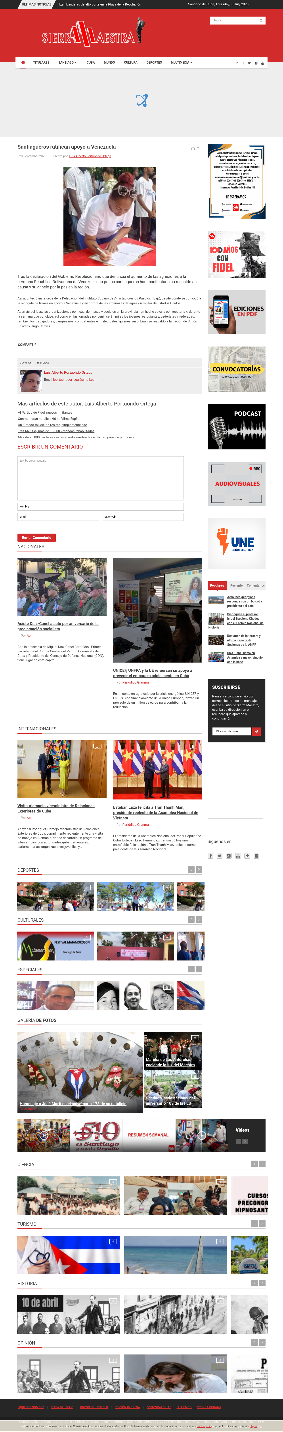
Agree (253, 1426)
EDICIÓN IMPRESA (127, 1407)
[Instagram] (256, 63)
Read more (28, 1109)
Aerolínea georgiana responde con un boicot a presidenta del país (244, 601)
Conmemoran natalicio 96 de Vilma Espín (48, 419)
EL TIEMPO (183, 1407)
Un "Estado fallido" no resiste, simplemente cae (52, 425)
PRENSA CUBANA (209, 1407)
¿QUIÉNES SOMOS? (30, 1407)
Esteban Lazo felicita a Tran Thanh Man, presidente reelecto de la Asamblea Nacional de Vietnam (155, 812)
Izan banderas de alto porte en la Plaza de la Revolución (100, 4)
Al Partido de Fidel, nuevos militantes (45, 413)
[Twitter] (249, 63)
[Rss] (237, 63)
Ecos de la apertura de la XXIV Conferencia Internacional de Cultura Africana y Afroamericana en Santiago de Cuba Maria (180, 945)
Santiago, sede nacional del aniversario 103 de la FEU (170, 1101)
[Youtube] (262, 63)
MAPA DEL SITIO (62, 1407)
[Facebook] (243, 63)
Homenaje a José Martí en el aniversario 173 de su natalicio (73, 1103)
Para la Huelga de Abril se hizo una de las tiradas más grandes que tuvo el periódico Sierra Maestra (109, 1323)
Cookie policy (204, 1426)
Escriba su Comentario (100, 478)
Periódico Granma (135, 682)
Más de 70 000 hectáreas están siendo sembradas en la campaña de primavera (76, 437)
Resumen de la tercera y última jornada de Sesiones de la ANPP (244, 640)
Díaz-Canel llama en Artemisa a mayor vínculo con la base (245, 657)
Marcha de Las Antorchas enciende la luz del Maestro (170, 1062)
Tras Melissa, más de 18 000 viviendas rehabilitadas (56, 431)
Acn (30, 636)
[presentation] (51, 533)
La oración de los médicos (38, 1268)
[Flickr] (256, 856)
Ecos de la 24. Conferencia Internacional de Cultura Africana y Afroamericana (85, 950)
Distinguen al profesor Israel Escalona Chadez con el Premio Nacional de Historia (236, 620)
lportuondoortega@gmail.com (75, 380)
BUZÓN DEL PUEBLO (94, 1407)
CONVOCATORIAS (159, 1407)
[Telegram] (247, 856)
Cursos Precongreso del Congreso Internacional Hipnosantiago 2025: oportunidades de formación (170, 1204)
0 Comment (26, 362)
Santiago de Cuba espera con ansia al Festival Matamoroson (36, 950)
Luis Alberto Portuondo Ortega (90, 156)
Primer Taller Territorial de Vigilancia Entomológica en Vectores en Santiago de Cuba (234, 1204)
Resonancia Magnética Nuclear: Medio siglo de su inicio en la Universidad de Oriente (46, 1204)
